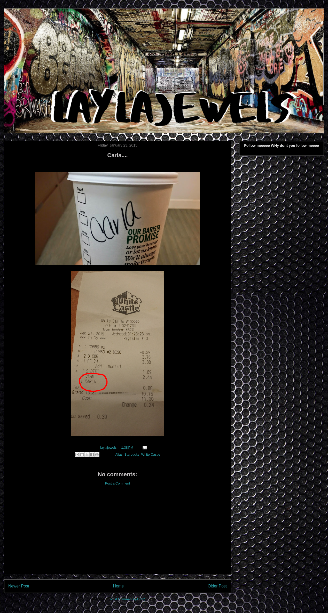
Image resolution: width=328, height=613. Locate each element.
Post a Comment (117, 483)
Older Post (217, 586)
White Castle (150, 454)
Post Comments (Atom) (127, 599)
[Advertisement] (117, 534)
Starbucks (131, 454)
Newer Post (18, 586)
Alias (118, 454)
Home (118, 586)
